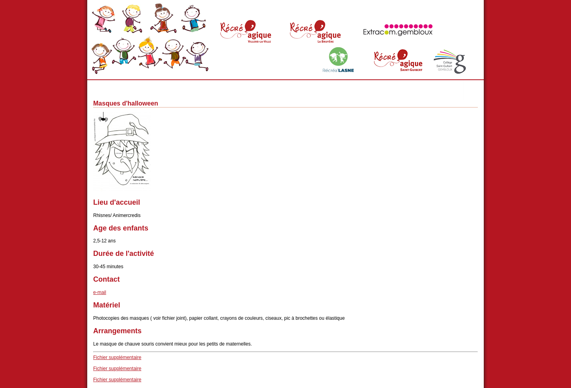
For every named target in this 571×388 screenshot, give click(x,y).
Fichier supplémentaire (117, 357)
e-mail (99, 292)
